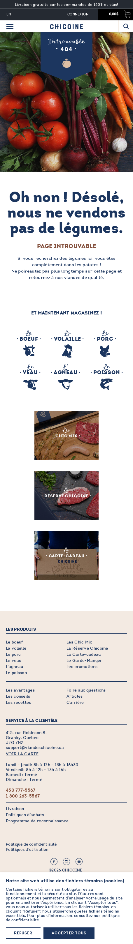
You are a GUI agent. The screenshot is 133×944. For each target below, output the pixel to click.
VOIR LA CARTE (22, 754)
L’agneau (14, 666)
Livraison (15, 808)
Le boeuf (14, 642)
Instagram (66, 861)
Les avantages (20, 690)
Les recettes (18, 702)
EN (8, 14)
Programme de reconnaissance (37, 821)
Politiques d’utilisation (27, 849)
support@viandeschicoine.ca (35, 747)
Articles (74, 696)
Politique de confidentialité (31, 844)
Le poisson (16, 672)
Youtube (79, 861)
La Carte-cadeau (83, 654)
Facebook (53, 861)
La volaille (16, 648)
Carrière (75, 702)
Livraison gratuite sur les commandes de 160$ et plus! (66, 5)
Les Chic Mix (79, 642)
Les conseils (18, 696)
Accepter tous (69, 933)
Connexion (77, 14)
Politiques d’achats (25, 814)
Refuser (23, 933)
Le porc (13, 654)
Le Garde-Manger (84, 660)
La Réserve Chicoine (87, 648)
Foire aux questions (86, 690)
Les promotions (81, 666)
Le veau (13, 660)
